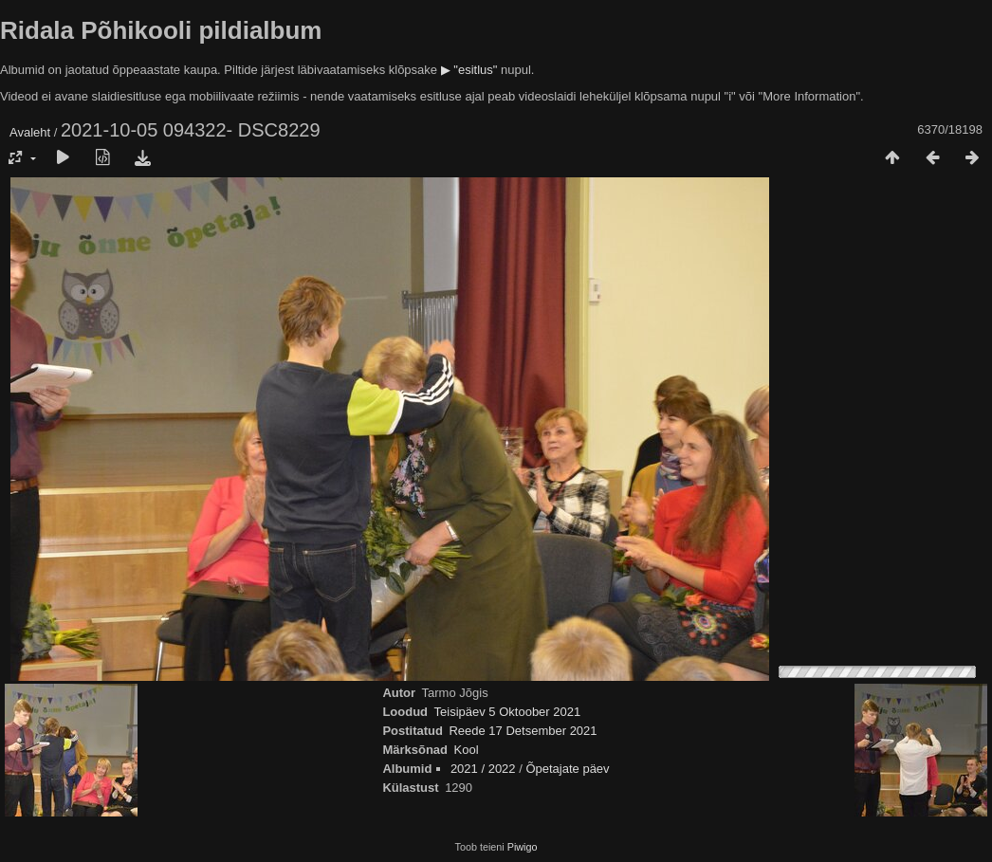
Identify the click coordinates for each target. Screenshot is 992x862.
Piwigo (522, 847)
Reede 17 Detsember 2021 (523, 731)
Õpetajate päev (567, 768)
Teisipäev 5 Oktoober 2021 (507, 712)
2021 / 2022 (483, 768)
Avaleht (29, 132)
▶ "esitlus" (469, 70)
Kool (466, 750)
